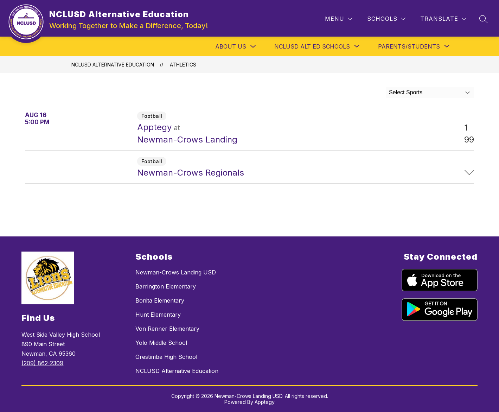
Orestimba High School (166, 356)
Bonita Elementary (159, 300)
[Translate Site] (443, 18)
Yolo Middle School (161, 342)
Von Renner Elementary (167, 328)
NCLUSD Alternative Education (112, 65)
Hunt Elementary (158, 314)
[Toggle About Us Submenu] (253, 46)
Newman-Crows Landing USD (175, 272)
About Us (230, 46)
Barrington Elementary (165, 286)
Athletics (183, 65)
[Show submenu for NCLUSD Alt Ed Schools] (312, 46)
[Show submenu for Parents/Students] (409, 46)
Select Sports (405, 92)
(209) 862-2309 (42, 363)
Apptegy (265, 402)
